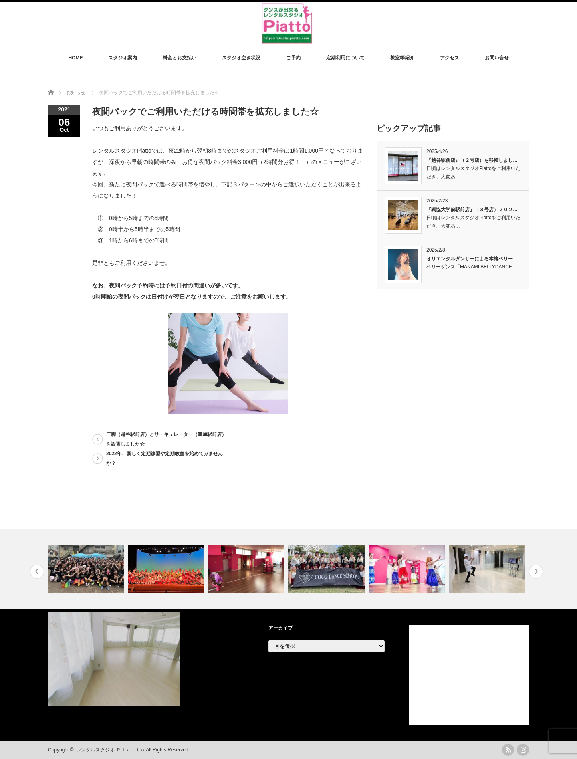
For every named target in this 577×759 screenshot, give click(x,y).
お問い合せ (497, 58)
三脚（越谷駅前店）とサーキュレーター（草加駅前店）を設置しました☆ (166, 439)
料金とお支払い (179, 58)
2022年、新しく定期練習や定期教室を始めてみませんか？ (164, 458)
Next (536, 572)
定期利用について (345, 58)
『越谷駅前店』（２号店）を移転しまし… (472, 160)
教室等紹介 (402, 58)
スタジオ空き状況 (241, 58)
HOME (75, 58)
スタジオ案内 (122, 58)
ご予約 (293, 58)
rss (508, 750)
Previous (37, 572)
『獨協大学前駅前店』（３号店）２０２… (472, 209)
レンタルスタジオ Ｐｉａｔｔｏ (110, 750)
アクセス (449, 58)
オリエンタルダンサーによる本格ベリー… (472, 259)
